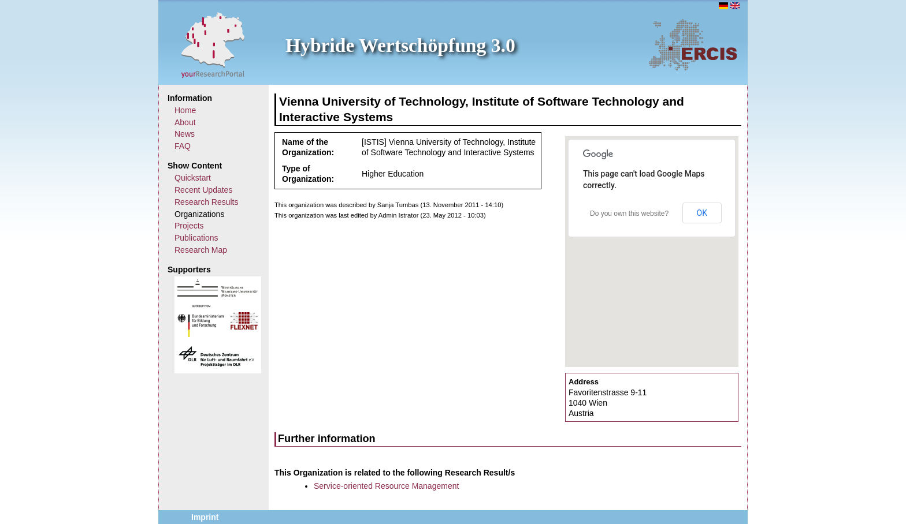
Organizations (199, 214)
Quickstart (192, 177)
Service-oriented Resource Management (386, 486)
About (185, 122)
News (184, 134)
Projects (189, 225)
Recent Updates (203, 189)
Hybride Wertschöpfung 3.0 (400, 45)
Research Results (206, 202)
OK (702, 213)
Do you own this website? (629, 213)
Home (185, 110)
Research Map (200, 249)
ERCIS (693, 44)
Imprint (204, 517)
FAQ (182, 146)
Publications (196, 237)
